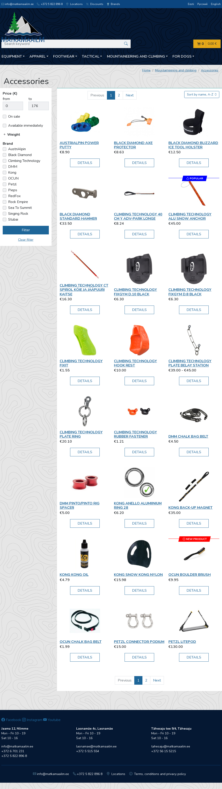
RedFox (14, 196)
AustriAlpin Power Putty (79, 145)
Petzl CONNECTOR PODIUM (139, 641)
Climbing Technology (24, 160)
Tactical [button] (90, 56)
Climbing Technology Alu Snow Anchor (189, 216)
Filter (26, 230)
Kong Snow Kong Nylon (138, 574)
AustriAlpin (17, 149)
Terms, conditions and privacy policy (157, 774)
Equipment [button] (12, 56)
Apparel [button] (37, 56)
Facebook (11, 719)
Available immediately (25, 125)
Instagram (32, 719)
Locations (74, 4)
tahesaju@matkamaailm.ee (170, 746)
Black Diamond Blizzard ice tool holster (193, 145)
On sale (14, 116)
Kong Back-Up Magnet (190, 507)
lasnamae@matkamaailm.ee (96, 746)
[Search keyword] (66, 44)
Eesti (191, 4)
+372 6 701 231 (12, 751)
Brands (113, 4)
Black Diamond (20, 154)
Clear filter (25, 240)
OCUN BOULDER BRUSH (189, 574)
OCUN (13, 178)
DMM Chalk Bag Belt (188, 436)
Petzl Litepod (182, 641)
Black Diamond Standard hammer (78, 216)
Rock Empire (18, 201)
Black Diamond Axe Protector (133, 145)
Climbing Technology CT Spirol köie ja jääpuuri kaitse (84, 289)
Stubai (13, 219)
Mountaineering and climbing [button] (136, 56)
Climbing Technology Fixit (81, 363)
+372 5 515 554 (87, 751)
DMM (12, 166)
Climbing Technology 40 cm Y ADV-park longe (138, 216)
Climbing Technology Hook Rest (135, 363)
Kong (12, 172)
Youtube (52, 719)
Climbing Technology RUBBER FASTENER (135, 434)
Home (146, 70)
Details (85, 162)
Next (130, 95)
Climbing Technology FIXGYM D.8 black (189, 291)
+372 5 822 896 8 (50, 4)
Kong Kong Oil (74, 574)
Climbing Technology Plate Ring (81, 434)
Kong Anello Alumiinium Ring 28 (138, 505)
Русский (202, 4)
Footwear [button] (63, 56)
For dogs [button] (181, 56)
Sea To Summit (20, 207)
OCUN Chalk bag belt (81, 641)
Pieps (12, 190)
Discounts (94, 4)
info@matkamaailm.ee (17, 4)
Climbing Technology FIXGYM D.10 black (135, 291)
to (30, 98)
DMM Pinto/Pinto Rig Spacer (79, 505)
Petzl (12, 184)
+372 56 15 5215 (163, 751)
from (6, 98)
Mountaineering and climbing (175, 70)
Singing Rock (18, 213)
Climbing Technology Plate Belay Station (189, 363)
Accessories (209, 70)
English (216, 4)
